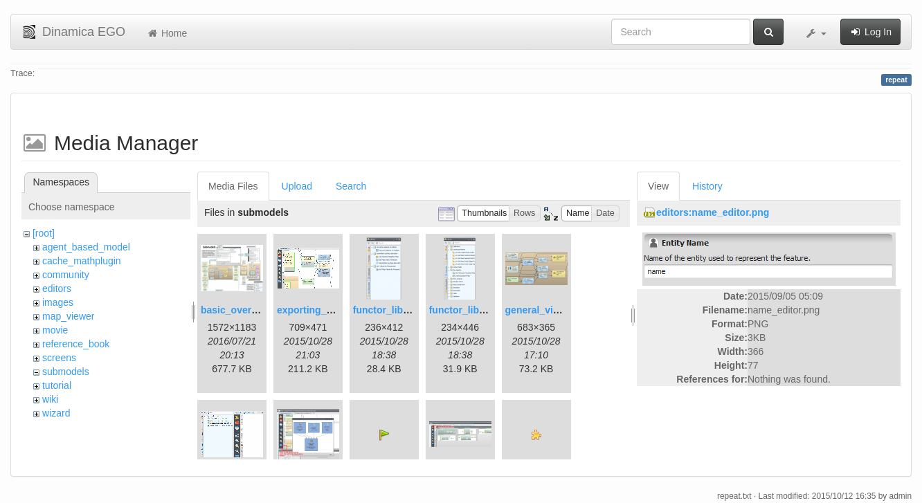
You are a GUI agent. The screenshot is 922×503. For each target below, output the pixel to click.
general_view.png (545, 309)
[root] (44, 233)
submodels (65, 371)
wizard (56, 413)
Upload (297, 186)
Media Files (233, 186)
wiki (50, 399)
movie (55, 330)
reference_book (75, 343)
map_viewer (68, 316)
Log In (870, 31)
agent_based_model (86, 247)
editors (56, 288)
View (658, 186)
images (57, 302)
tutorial (56, 385)
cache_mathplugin (81, 260)
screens (59, 357)
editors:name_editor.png (712, 212)
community (65, 274)
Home (166, 33)
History (707, 186)
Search (351, 186)
